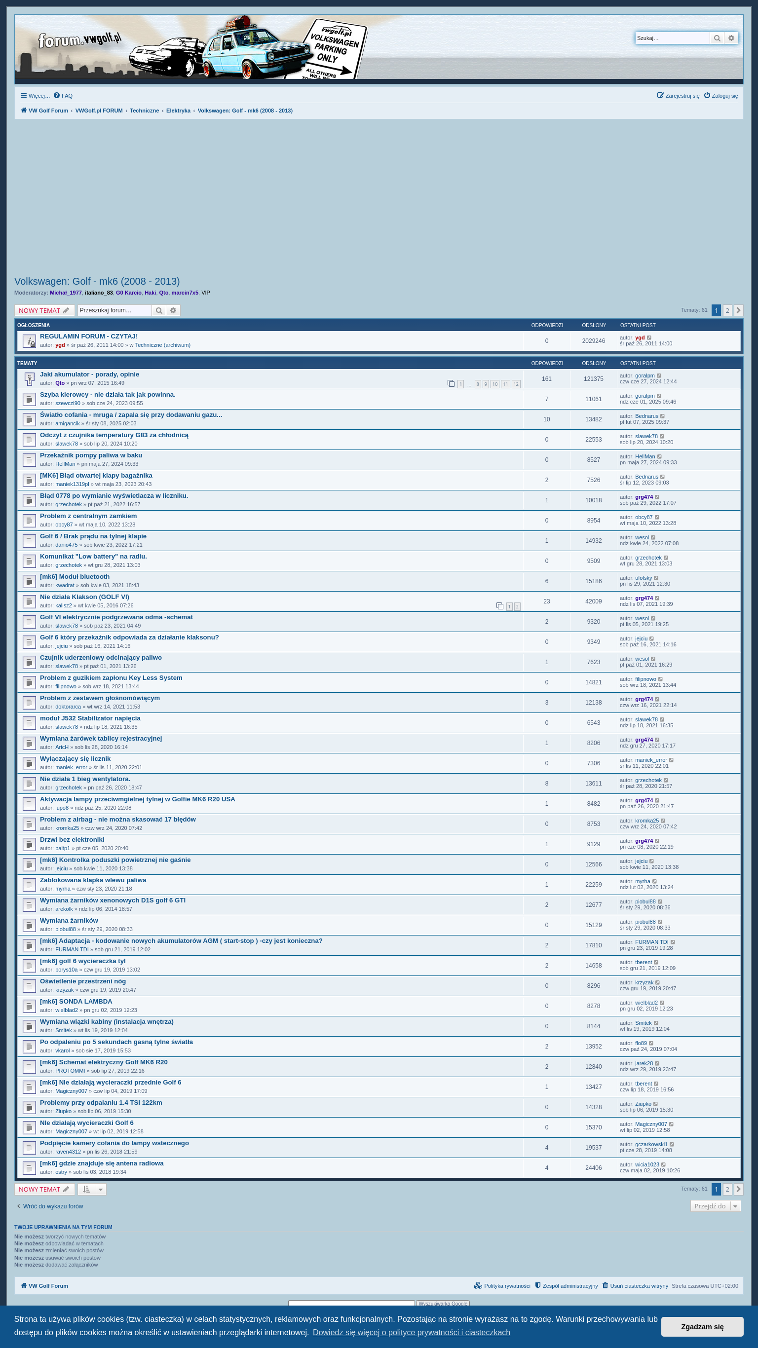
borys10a (66, 970)
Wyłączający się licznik (75, 758)
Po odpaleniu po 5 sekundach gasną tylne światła (116, 1042)
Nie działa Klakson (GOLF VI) (84, 596)
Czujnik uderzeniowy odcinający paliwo (101, 657)
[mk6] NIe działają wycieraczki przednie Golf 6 (111, 1082)
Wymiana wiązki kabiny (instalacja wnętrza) (107, 1021)
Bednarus (646, 416)
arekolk (64, 909)
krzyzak (64, 990)
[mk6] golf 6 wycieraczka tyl (83, 961)
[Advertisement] (379, 199)
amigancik (67, 423)
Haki (150, 293)
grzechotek (68, 504)
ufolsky (643, 578)
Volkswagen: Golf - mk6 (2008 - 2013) (97, 281)
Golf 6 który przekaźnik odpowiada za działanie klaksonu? (129, 637)
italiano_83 (99, 293)
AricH (62, 747)
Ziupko (63, 1111)
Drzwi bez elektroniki (72, 839)
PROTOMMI (70, 1071)
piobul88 (645, 901)
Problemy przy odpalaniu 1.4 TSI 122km (101, 1102)
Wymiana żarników (69, 920)
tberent (643, 962)
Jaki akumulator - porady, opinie (89, 374)
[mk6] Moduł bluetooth (75, 576)
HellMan (65, 464)
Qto (164, 293)
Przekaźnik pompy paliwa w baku (91, 455)
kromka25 (67, 828)
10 (495, 384)
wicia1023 (647, 1164)
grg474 (644, 497)
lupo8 (62, 808)
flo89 (641, 1043)
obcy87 (64, 524)
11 (505, 384)
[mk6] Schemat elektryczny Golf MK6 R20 (104, 1062)
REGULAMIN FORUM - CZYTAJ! (89, 336)
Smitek (63, 1030)
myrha (63, 889)
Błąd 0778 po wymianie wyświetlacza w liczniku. (114, 495)
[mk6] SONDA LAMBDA (76, 1001)
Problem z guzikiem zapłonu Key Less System (111, 677)
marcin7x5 (185, 293)
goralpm (645, 375)
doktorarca (68, 707)
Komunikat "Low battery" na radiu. (93, 556)
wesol (642, 537)
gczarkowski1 (651, 1144)
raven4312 (68, 1152)
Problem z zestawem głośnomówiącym (100, 698)
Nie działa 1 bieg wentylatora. (85, 779)
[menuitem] (63, 96)
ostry (61, 1172)
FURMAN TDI (72, 949)
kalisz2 (63, 605)
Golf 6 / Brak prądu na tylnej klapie (93, 536)
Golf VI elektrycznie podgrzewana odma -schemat (116, 617)
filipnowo (65, 686)
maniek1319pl (72, 484)
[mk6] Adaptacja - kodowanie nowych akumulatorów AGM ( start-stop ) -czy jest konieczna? (181, 940)
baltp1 (62, 848)
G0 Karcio (129, 293)
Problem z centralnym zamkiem (88, 516)
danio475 (66, 545)
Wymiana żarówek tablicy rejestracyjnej (101, 738)
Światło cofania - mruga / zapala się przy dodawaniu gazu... (131, 414)
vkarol (62, 1050)
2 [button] (727, 310)
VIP (205, 293)
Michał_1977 (66, 293)
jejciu (61, 646)
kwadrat (65, 585)
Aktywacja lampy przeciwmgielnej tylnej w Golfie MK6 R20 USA (137, 799)
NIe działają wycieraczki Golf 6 (87, 1122)
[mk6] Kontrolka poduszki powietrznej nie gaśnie (115, 859)
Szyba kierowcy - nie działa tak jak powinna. (108, 394)
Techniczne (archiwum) (162, 345)
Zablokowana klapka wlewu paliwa (93, 880)
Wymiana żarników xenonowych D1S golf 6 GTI (113, 900)
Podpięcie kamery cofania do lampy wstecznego (114, 1143)
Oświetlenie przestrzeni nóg (83, 981)
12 (516, 384)
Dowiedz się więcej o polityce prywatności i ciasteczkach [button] (411, 1332)
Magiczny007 (71, 1091)
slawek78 (66, 444)
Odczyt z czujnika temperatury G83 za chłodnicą (114, 435)
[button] (739, 310)
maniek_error (71, 767)
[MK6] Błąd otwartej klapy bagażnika (96, 475)
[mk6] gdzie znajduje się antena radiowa (102, 1163)
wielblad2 (66, 1010)
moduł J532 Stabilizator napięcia (90, 718)
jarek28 (644, 1063)
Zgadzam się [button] (703, 1327)
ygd (60, 345)
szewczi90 (67, 403)
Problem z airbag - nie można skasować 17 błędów (118, 819)
